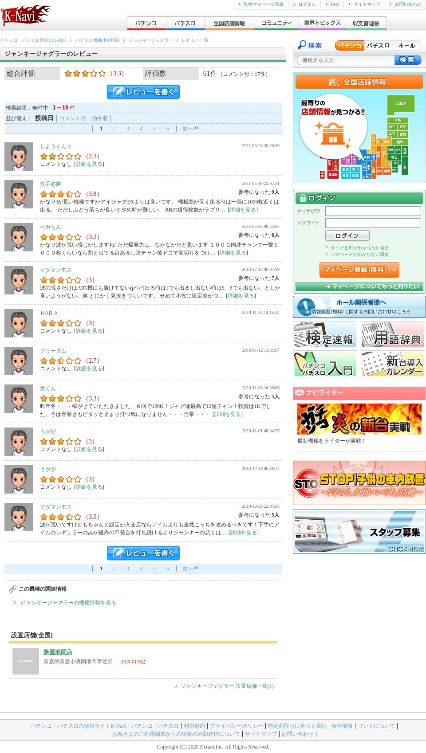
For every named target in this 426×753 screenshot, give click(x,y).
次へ (187, 129)
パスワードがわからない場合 (357, 254)
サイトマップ (364, 4)
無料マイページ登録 (261, 4)
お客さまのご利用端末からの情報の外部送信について (176, 734)
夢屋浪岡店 (57, 652)
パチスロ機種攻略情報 (97, 40)
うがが (48, 431)
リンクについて (376, 726)
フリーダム (53, 351)
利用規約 (194, 726)
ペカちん (50, 227)
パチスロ (168, 726)
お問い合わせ (405, 4)
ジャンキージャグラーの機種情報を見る (68, 603)
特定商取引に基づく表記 (297, 726)
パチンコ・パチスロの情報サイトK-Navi (78, 726)
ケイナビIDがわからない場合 (357, 247)
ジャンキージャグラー (151, 40)
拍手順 (100, 118)
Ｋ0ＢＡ (49, 313)
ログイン (304, 4)
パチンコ (142, 726)
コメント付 (72, 118)
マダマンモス (56, 270)
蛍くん (48, 388)
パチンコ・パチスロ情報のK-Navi (33, 40)
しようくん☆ (56, 146)
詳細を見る (89, 164)
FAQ (332, 4)
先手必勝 (50, 184)
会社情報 (342, 726)
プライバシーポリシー (236, 726)
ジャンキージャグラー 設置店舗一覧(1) (227, 686)
